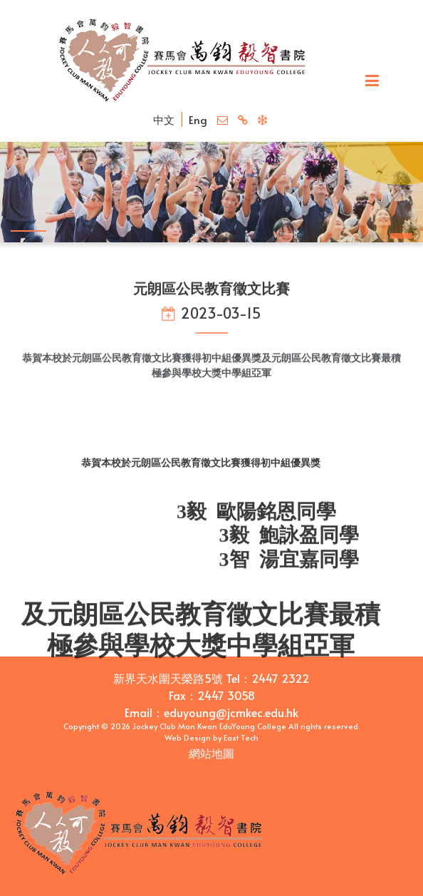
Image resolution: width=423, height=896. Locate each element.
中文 (163, 119)
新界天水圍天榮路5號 (168, 678)
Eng (198, 119)
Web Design (187, 737)
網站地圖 (211, 753)
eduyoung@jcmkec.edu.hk (231, 712)
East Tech (241, 737)
